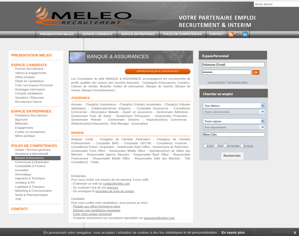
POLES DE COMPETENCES (182, 34)
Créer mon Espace (216, 82)
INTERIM (233, 146)
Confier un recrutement (30, 131)
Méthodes (21, 123)
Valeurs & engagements (30, 72)
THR (18, 199)
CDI (220, 146)
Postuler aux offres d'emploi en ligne (96, 206)
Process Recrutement (29, 68)
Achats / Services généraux (33, 149)
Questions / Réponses (29, 97)
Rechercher (232, 156)
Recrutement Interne (28, 101)
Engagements (24, 127)
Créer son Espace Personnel (34, 85)
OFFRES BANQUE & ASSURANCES (157, 71)
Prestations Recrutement (31, 115)
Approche (21, 119)
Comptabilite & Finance (30, 166)
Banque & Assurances (29, 157)
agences (112, 187)
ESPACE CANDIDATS (97, 34)
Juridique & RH (25, 182)
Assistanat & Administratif (31, 153)
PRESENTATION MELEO (57, 34)
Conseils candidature (28, 93)
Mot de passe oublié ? (238, 82)
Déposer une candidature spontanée (96, 210)
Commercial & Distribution (32, 162)
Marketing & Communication (33, 190)
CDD (210, 146)
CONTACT (216, 34)
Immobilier (22, 170)
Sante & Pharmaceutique (31, 194)
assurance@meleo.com (159, 217)
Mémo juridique (25, 135)
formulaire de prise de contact (114, 191)
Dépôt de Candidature (29, 81)
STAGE (248, 146)
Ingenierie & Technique (30, 178)
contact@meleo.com (116, 183)
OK (256, 72)
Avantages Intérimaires (30, 89)
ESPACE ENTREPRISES (138, 34)
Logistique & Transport (30, 186)
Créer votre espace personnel (92, 214)
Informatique (23, 174)
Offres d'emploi (25, 77)
